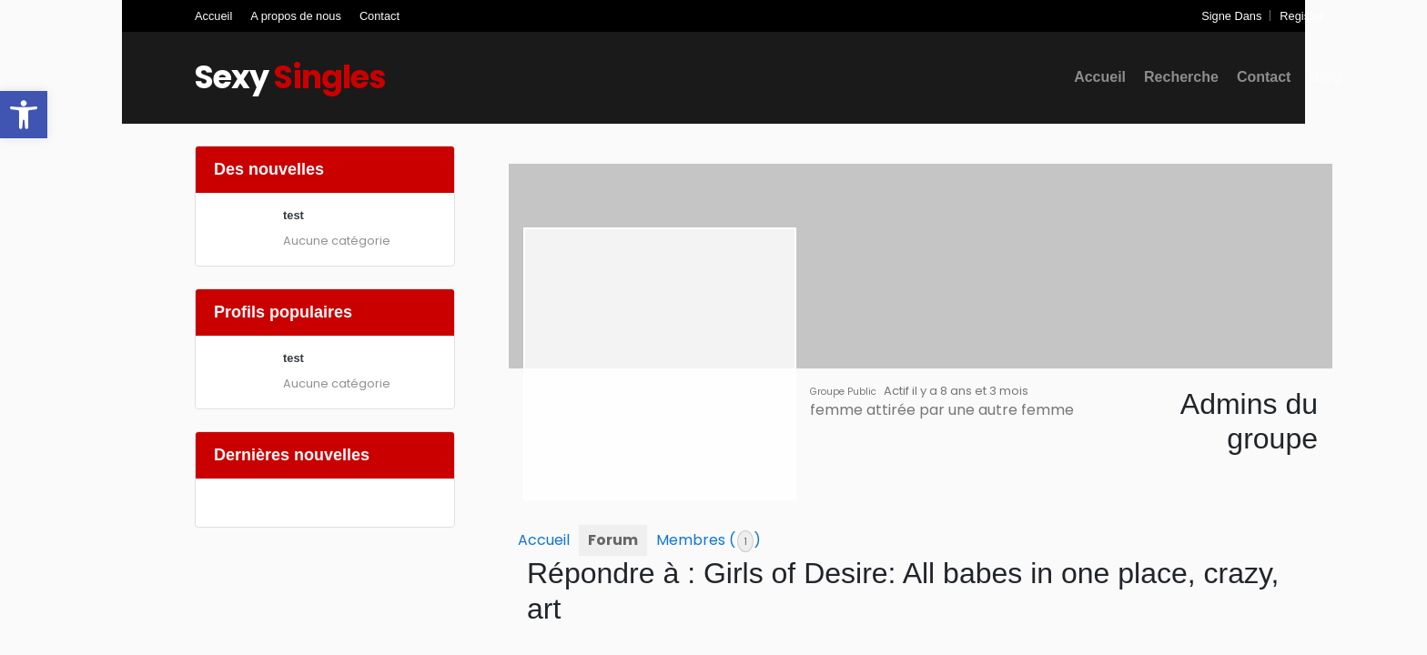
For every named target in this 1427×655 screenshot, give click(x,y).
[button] (23, 114)
